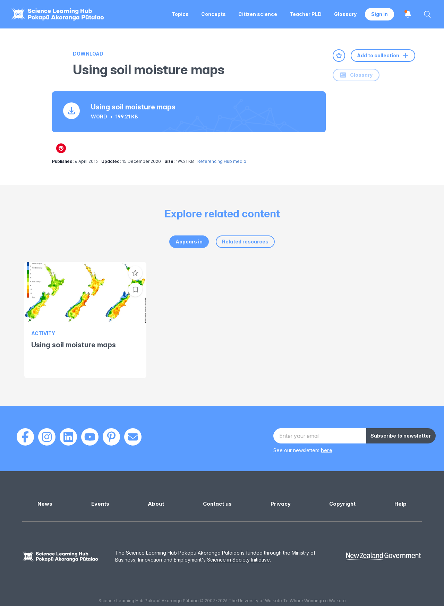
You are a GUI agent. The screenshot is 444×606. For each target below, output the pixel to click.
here (326, 450)
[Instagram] (47, 437)
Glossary (356, 75)
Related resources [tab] (245, 241)
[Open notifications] (407, 14)
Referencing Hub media (221, 161)
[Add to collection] (135, 290)
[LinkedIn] (68, 437)
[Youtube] (90, 437)
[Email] (133, 437)
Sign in (379, 14)
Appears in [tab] (189, 241)
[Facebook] (25, 437)
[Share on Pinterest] (61, 148)
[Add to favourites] (339, 55)
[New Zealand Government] (383, 556)
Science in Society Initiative (238, 560)
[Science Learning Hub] (60, 556)
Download (88, 54)
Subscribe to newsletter (400, 436)
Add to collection (383, 55)
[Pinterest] (111, 437)
